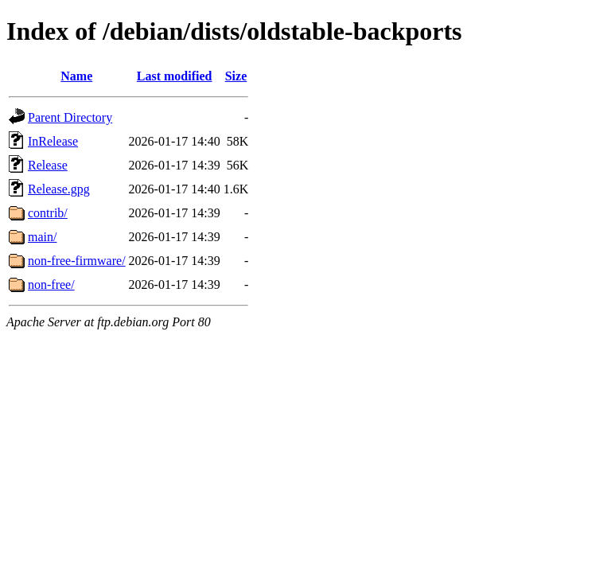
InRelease (53, 141)
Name (76, 76)
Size (236, 76)
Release (48, 165)
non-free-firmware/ (77, 260)
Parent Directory (70, 117)
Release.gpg (59, 189)
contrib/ (48, 213)
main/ (42, 237)
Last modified (174, 76)
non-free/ (51, 284)
